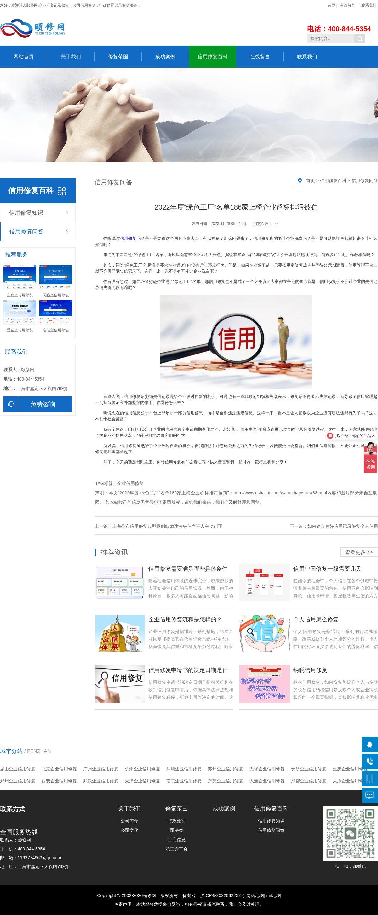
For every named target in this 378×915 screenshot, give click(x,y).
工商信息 (177, 839)
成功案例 (172, 56)
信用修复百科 (217, 56)
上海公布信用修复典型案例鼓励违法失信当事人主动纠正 (167, 526)
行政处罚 (177, 821)
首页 (331, 5)
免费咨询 (29, 404)
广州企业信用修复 (100, 768)
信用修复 (128, 238)
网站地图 (255, 895)
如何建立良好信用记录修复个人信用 (342, 526)
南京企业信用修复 (184, 780)
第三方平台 (177, 849)
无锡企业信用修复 (267, 768)
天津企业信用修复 (142, 780)
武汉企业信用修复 (100, 780)
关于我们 (77, 56)
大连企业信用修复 (267, 780)
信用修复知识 (26, 213)
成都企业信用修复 (308, 780)
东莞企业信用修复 (225, 780)
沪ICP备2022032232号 (222, 895)
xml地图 (273, 895)
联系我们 (368, 5)
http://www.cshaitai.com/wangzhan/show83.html (280, 492)
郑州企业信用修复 (17, 780)
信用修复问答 (26, 231)
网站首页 (30, 56)
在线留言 (347, 5)
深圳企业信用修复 (184, 768)
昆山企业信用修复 (17, 768)
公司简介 (129, 821)
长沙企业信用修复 (308, 768)
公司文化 (129, 830)
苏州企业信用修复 (225, 768)
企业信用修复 (130, 483)
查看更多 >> (359, 552)
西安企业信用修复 (59, 780)
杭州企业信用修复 (142, 768)
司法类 (176, 830)
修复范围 (125, 56)
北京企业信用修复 (59, 768)
